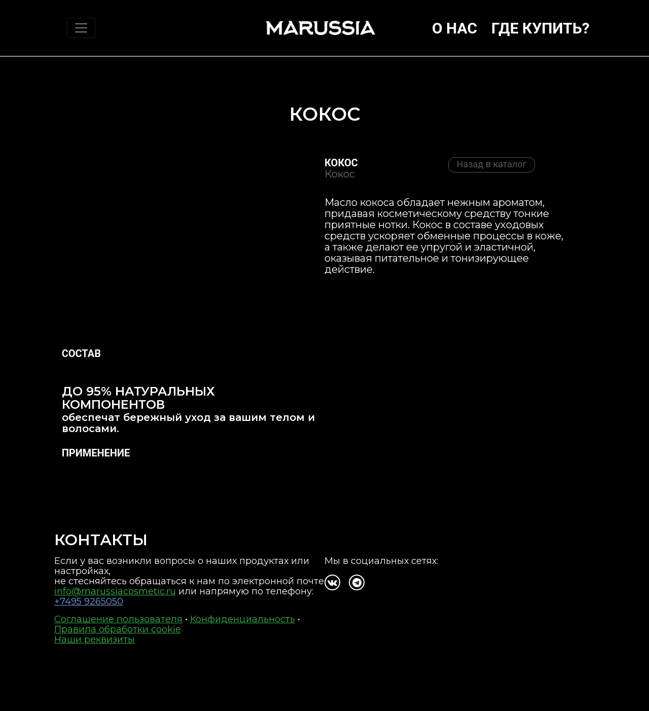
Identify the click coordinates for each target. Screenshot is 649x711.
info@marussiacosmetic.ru (115, 591)
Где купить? (540, 28)
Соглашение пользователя (118, 619)
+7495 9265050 (88, 601)
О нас (454, 28)
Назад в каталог (492, 164)
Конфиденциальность (242, 619)
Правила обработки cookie (117, 629)
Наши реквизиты (94, 639)
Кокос (341, 163)
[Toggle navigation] (81, 28)
